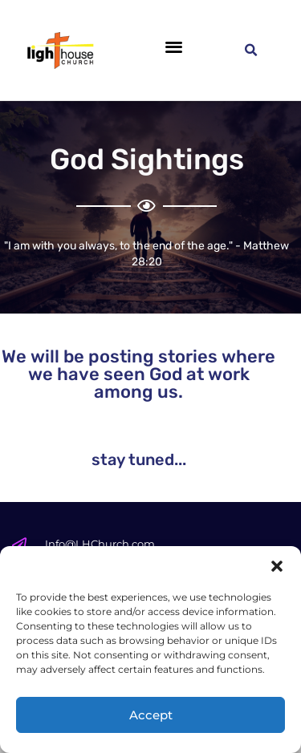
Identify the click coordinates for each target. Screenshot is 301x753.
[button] (277, 566)
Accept (151, 715)
